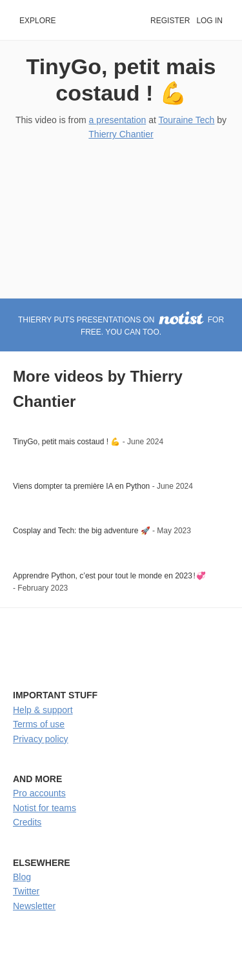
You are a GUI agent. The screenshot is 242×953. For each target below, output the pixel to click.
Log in (209, 20)
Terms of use (39, 724)
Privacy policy (40, 739)
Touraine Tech (186, 120)
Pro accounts (39, 793)
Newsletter (34, 906)
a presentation (117, 120)
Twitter (26, 891)
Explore (37, 20)
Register (170, 20)
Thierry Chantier (120, 134)
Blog (22, 877)
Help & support (43, 710)
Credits (27, 822)
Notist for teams (44, 808)
